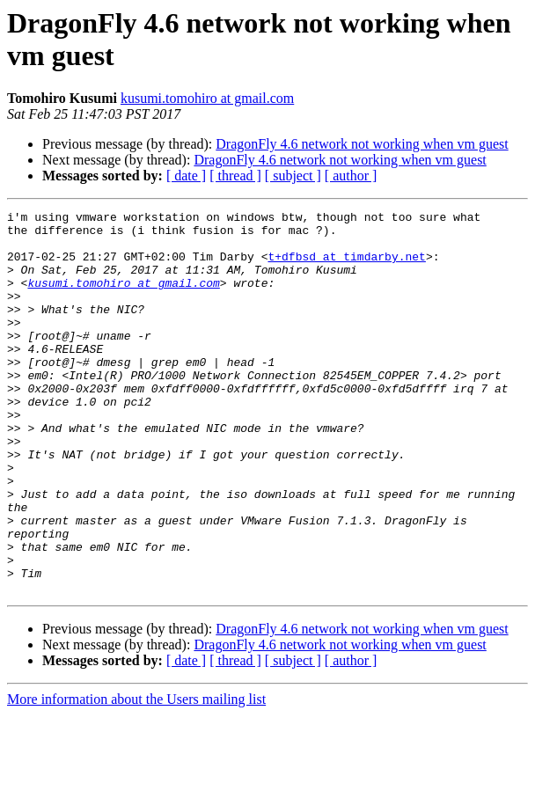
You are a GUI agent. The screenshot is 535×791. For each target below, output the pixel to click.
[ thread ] (235, 175)
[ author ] (351, 175)
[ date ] (186, 175)
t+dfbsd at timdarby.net (346, 267)
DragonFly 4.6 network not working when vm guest (362, 143)
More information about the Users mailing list (136, 775)
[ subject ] (293, 175)
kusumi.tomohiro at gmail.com (207, 98)
